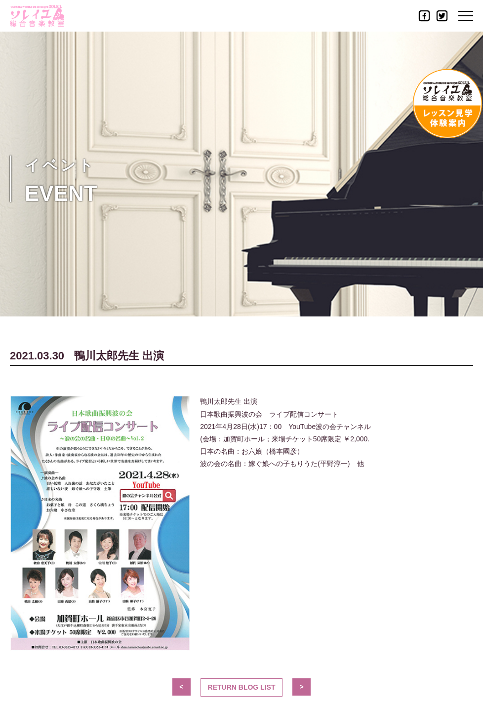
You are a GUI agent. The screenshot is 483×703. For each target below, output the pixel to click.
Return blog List (242, 687)
